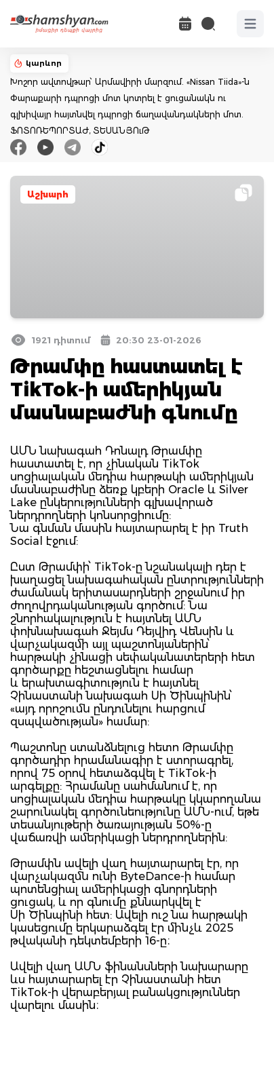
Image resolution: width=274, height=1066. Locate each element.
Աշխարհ (47, 194)
